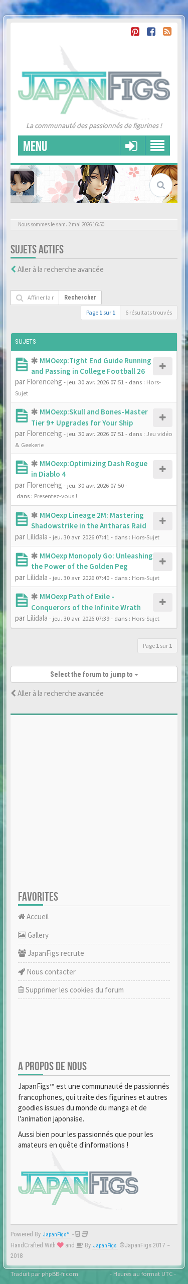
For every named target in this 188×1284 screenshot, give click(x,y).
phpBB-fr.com (60, 1273)
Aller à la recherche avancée (61, 269)
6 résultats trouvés (148, 312)
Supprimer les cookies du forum (71, 989)
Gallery (33, 935)
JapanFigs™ (56, 1234)
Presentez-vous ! (55, 496)
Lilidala (37, 536)
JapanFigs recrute (51, 953)
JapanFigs (105, 1245)
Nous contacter (47, 971)
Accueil (33, 916)
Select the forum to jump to (94, 674)
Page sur (100, 312)
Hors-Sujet (145, 537)
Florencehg (44, 381)
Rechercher (80, 297)
